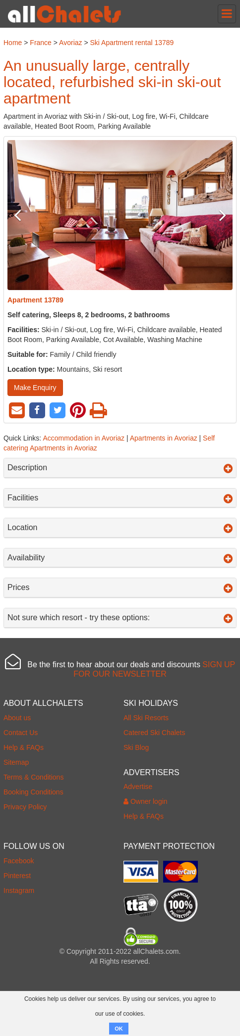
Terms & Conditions (33, 777)
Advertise (137, 786)
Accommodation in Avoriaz (83, 438)
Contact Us (20, 733)
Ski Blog (136, 747)
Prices (120, 587)
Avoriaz (70, 43)
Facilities (120, 497)
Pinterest (17, 876)
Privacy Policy (25, 807)
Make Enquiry (35, 388)
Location (120, 527)
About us (17, 718)
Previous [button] (24, 215)
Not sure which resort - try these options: (120, 617)
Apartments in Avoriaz (163, 438)
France (41, 43)
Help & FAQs (23, 747)
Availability (120, 557)
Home (12, 43)
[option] (120, 215)
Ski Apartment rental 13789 (132, 43)
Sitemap (16, 762)
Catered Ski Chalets (154, 733)
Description (120, 467)
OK (119, 1029)
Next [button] (216, 215)
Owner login (145, 801)
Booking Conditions (33, 792)
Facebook (18, 861)
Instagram (18, 890)
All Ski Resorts (146, 718)
